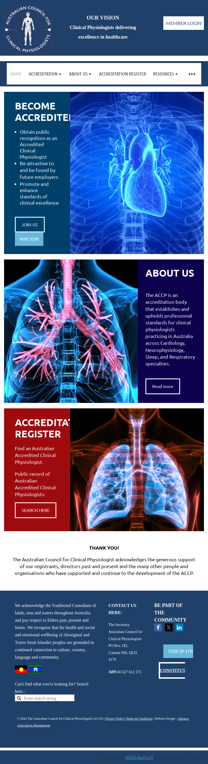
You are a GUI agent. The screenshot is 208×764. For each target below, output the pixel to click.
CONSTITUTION (177, 670)
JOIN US (30, 224)
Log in (183, 23)
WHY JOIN (29, 239)
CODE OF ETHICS (183, 651)
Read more (162, 386)
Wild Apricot (139, 757)
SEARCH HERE (36, 510)
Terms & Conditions (139, 719)
